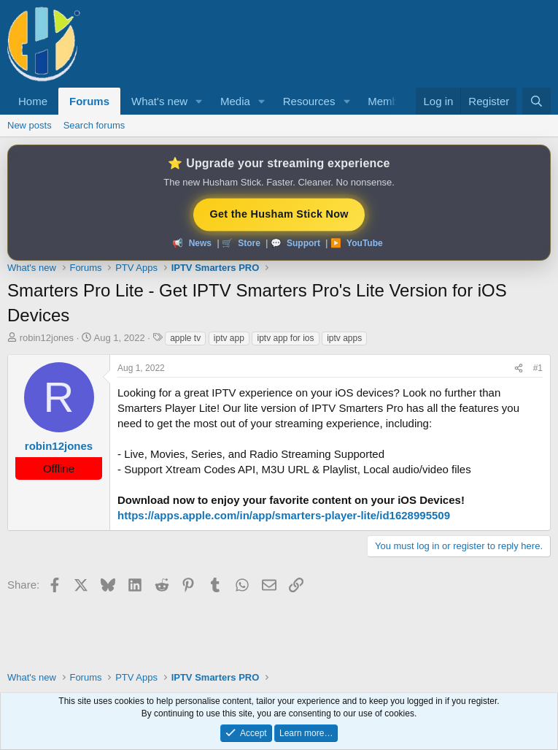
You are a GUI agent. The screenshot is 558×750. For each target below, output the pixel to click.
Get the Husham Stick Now (279, 213)
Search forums (94, 125)
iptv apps (344, 338)
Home (32, 101)
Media (235, 101)
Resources (309, 101)
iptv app (229, 338)
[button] (199, 101)
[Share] (518, 368)
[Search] (536, 101)
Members (391, 101)
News (200, 243)
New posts (29, 125)
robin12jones (47, 337)
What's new (159, 101)
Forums (89, 101)
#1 (538, 368)
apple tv (185, 338)
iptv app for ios (285, 338)
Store (249, 243)
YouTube (364, 243)
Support (303, 243)
